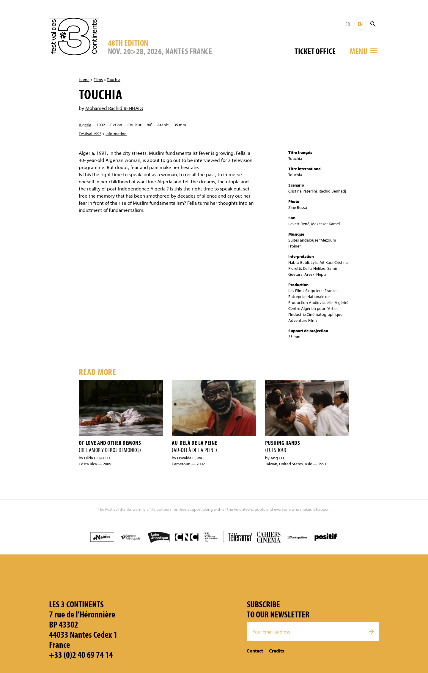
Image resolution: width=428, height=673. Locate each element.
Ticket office (315, 51)
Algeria (85, 124)
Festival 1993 (90, 133)
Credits (276, 651)
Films (98, 79)
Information (116, 133)
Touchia (113, 79)
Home (84, 79)
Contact (255, 651)
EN (360, 24)
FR (347, 24)
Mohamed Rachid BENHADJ (114, 108)
